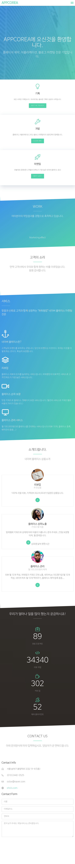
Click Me (38, 141)
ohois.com (12, 788)
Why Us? (37, 176)
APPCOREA (10, 3)
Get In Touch (37, 105)
